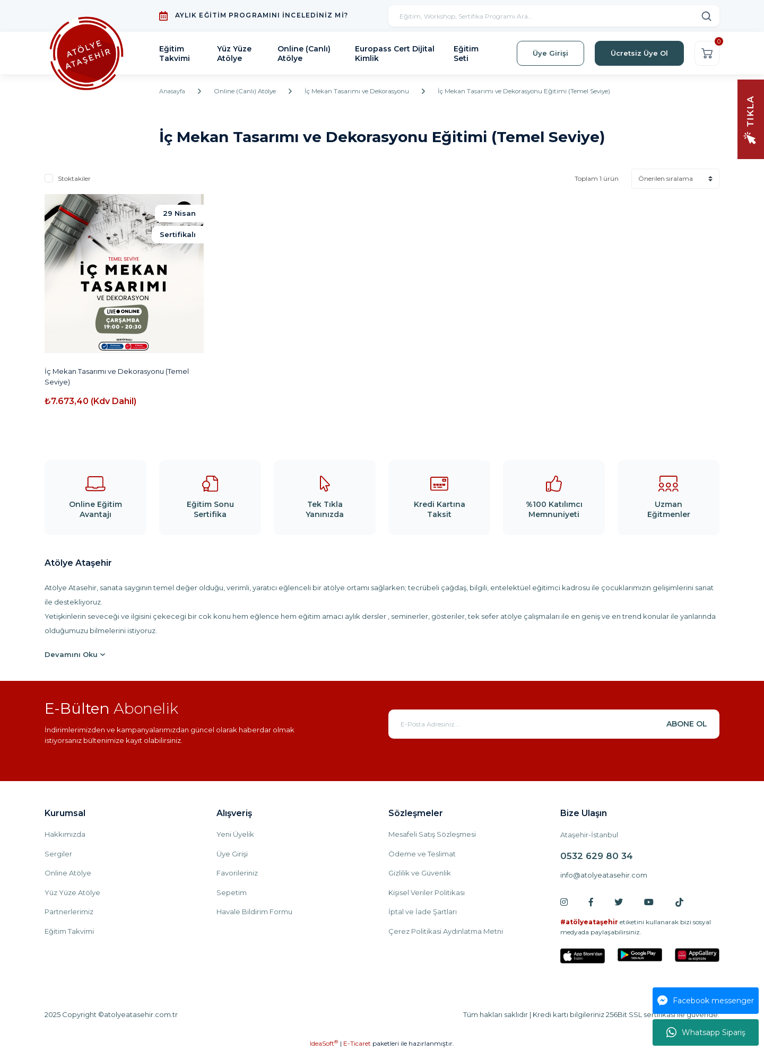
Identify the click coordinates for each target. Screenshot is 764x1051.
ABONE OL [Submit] (686, 724)
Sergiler (58, 853)
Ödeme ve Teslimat (422, 853)
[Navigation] (750, 118)
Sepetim (231, 892)
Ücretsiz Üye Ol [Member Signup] (639, 53)
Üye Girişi (232, 853)
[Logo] (89, 53)
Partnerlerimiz (69, 911)
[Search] (553, 16)
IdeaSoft (324, 1043)
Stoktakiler (74, 178)
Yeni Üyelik (235, 834)
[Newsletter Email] (553, 724)
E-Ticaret (357, 1043)
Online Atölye (68, 873)
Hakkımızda (65, 834)
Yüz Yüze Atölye (72, 892)
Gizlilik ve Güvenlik (419, 873)
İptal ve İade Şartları (422, 911)
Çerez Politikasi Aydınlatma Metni (445, 931)
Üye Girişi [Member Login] (550, 53)
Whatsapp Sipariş (705, 1032)
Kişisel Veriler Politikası (426, 892)
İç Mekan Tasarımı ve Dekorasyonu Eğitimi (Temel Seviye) (532, 91)
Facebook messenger (705, 1000)
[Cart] (706, 53)
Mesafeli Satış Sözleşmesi (432, 834)
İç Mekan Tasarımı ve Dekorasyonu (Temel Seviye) (117, 376)
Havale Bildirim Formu (254, 911)
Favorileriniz (237, 873)
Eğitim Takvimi (69, 931)
